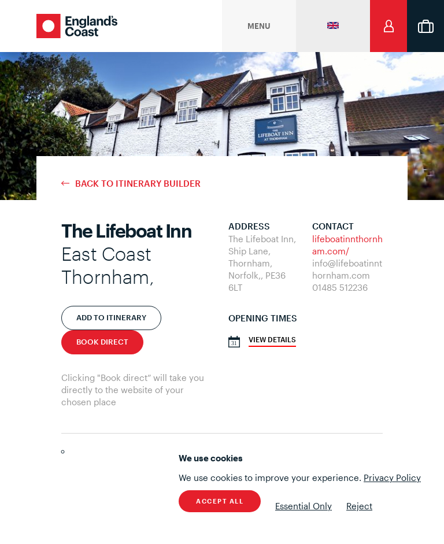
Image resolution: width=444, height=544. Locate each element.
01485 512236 (340, 287)
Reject (359, 506)
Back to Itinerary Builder (138, 183)
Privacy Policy (392, 477)
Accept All (219, 501)
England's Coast (76, 26)
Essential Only (303, 506)
